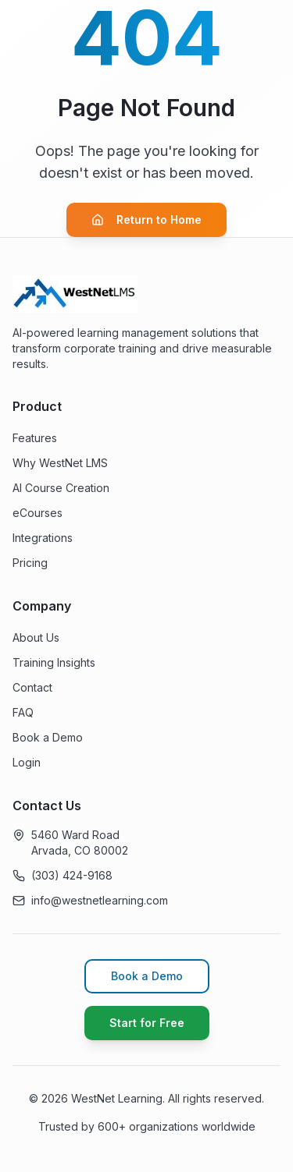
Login (27, 762)
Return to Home (146, 219)
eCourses (38, 512)
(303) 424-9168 (72, 875)
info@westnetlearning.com (99, 900)
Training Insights (54, 662)
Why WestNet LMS (60, 462)
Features (35, 437)
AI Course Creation (61, 487)
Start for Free (146, 1022)
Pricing (30, 562)
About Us (36, 637)
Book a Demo (48, 737)
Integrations (43, 537)
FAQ (23, 712)
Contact (32, 687)
